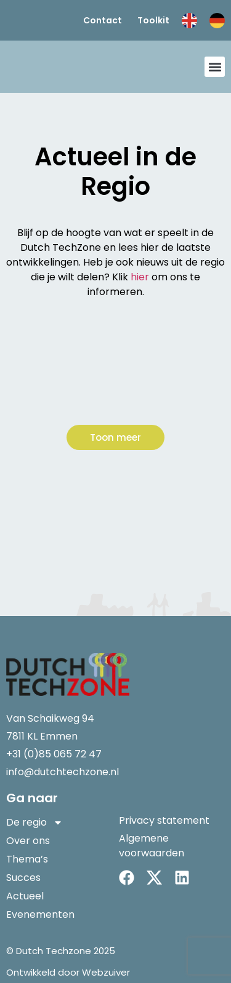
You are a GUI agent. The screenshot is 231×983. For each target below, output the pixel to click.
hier (140, 277)
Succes (23, 877)
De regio (34, 822)
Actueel (25, 896)
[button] (215, 67)
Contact (102, 20)
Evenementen (40, 914)
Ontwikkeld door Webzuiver (68, 972)
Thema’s (27, 859)
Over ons (28, 841)
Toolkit (153, 20)
